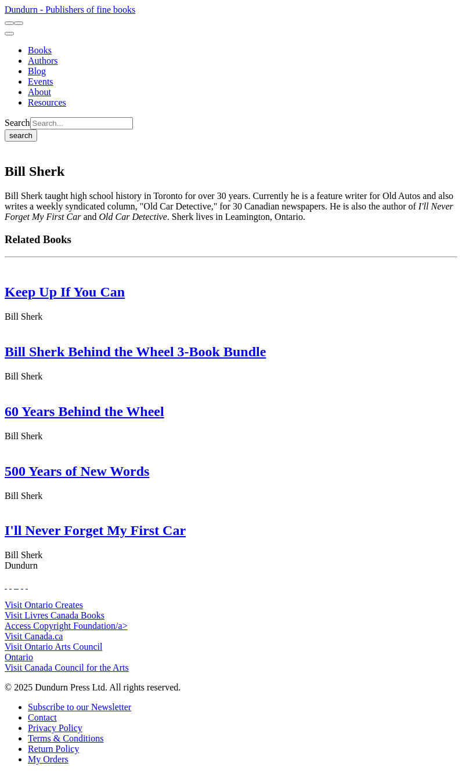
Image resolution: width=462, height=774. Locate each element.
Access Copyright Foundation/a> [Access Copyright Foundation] (66, 626)
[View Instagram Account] (17, 585)
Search (17, 123)
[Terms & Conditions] (65, 738)
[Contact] (42, 717)
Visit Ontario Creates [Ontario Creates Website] (44, 605)
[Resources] (47, 102)
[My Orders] (48, 759)
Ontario (19, 657)
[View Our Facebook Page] (6, 585)
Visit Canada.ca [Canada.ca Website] (34, 636)
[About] (39, 92)
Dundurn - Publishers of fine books (70, 10)
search (21, 135)
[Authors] (43, 61)
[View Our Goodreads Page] (27, 585)
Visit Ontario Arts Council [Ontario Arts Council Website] (53, 647)
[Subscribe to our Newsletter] (79, 707)
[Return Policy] (53, 749)
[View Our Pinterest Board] (22, 585)
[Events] (40, 81)
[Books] (40, 50)
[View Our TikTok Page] (15, 585)
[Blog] (37, 71)
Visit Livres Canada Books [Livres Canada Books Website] (54, 615)
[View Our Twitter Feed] (10, 585)
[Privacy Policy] (55, 728)
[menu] (9, 33)
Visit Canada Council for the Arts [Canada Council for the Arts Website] (67, 667)
